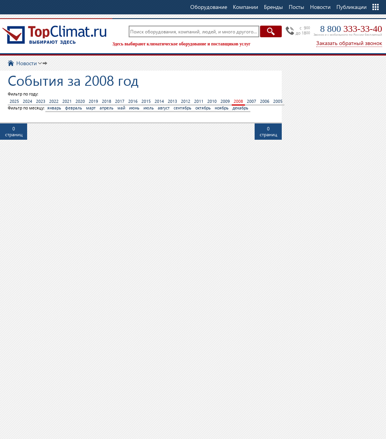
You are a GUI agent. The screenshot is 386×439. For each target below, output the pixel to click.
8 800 (351, 29)
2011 (198, 101)
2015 (146, 101)
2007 (251, 101)
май (121, 107)
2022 (54, 101)
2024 (27, 101)
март (91, 107)
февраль (73, 107)
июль (148, 107)
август (164, 107)
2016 (133, 101)
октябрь (203, 107)
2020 (80, 101)
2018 (106, 101)
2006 (264, 101)
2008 (238, 101)
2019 (93, 101)
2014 (159, 101)
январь (54, 107)
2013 (172, 101)
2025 (14, 101)
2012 (185, 101)
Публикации (351, 6)
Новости (320, 6)
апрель (107, 107)
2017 (119, 101)
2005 (278, 101)
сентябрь (182, 107)
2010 (212, 101)
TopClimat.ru (54, 35)
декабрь (240, 107)
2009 (225, 101)
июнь (134, 107)
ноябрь (222, 107)
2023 (40, 101)
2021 (67, 101)
